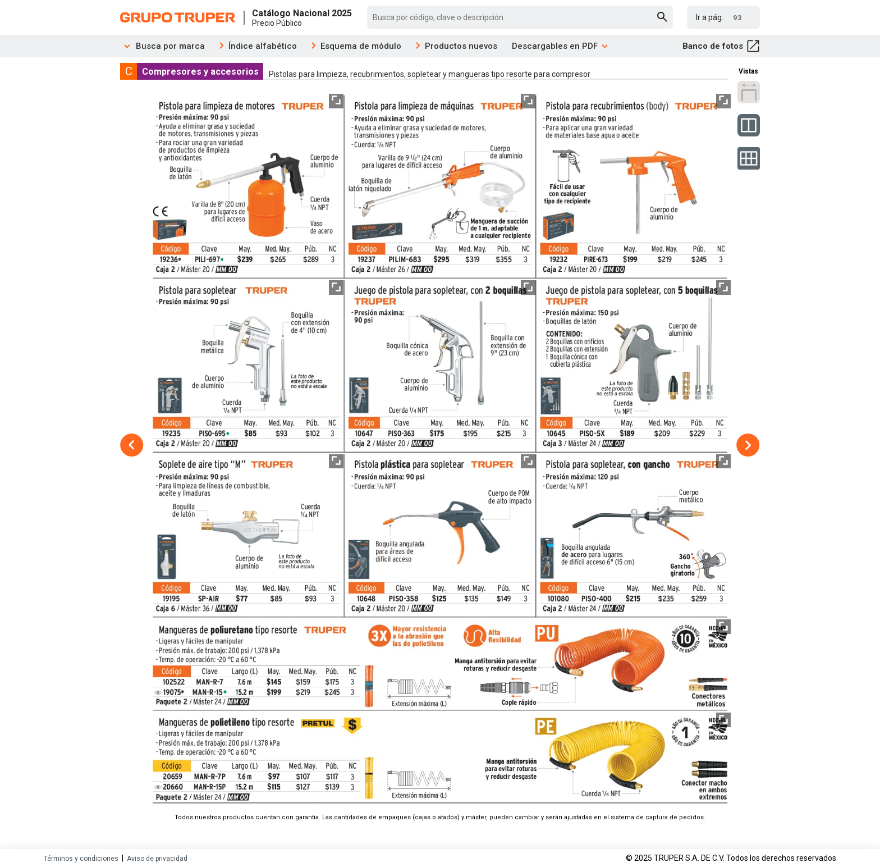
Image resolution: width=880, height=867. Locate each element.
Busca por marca (162, 46)
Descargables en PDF (560, 46)
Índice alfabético (262, 46)
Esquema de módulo (360, 46)
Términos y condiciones (81, 859)
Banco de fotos (721, 46)
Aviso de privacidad (157, 859)
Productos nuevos (461, 46)
